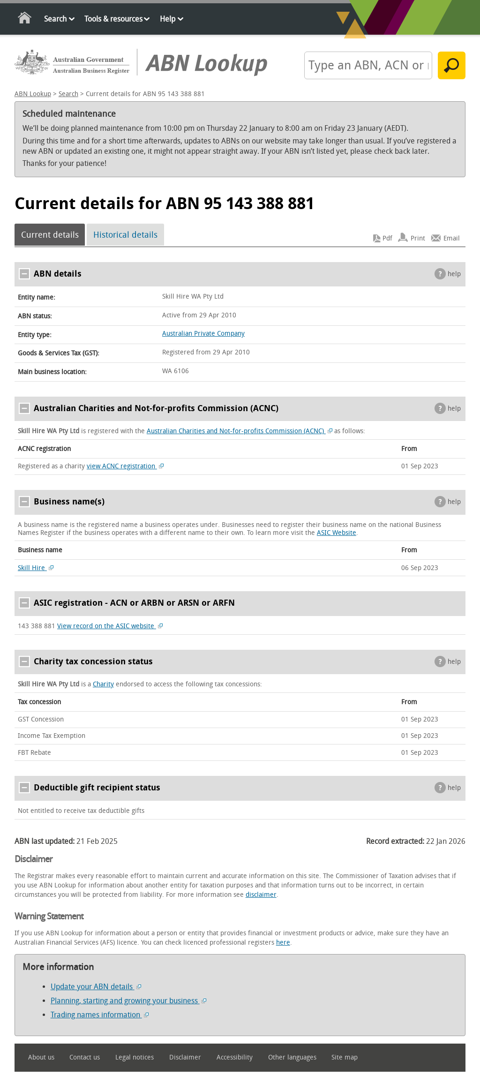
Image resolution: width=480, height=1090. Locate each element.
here (283, 943)
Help (167, 19)
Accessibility (235, 1057)
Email (451, 238)
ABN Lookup (33, 94)
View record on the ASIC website (110, 626)
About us (41, 1057)
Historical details (125, 235)
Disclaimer (185, 1057)
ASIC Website (336, 533)
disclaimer (261, 895)
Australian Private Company (203, 334)
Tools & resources (113, 19)
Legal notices (134, 1057)
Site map (344, 1057)
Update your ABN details (96, 986)
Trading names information (100, 1014)
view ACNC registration (125, 466)
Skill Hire (35, 568)
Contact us (84, 1057)
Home (25, 19)
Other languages (292, 1057)
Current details (50, 235)
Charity (103, 684)
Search (55, 19)
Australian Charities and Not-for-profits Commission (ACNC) (239, 431)
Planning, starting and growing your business (128, 1000)
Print (418, 238)
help (454, 274)
